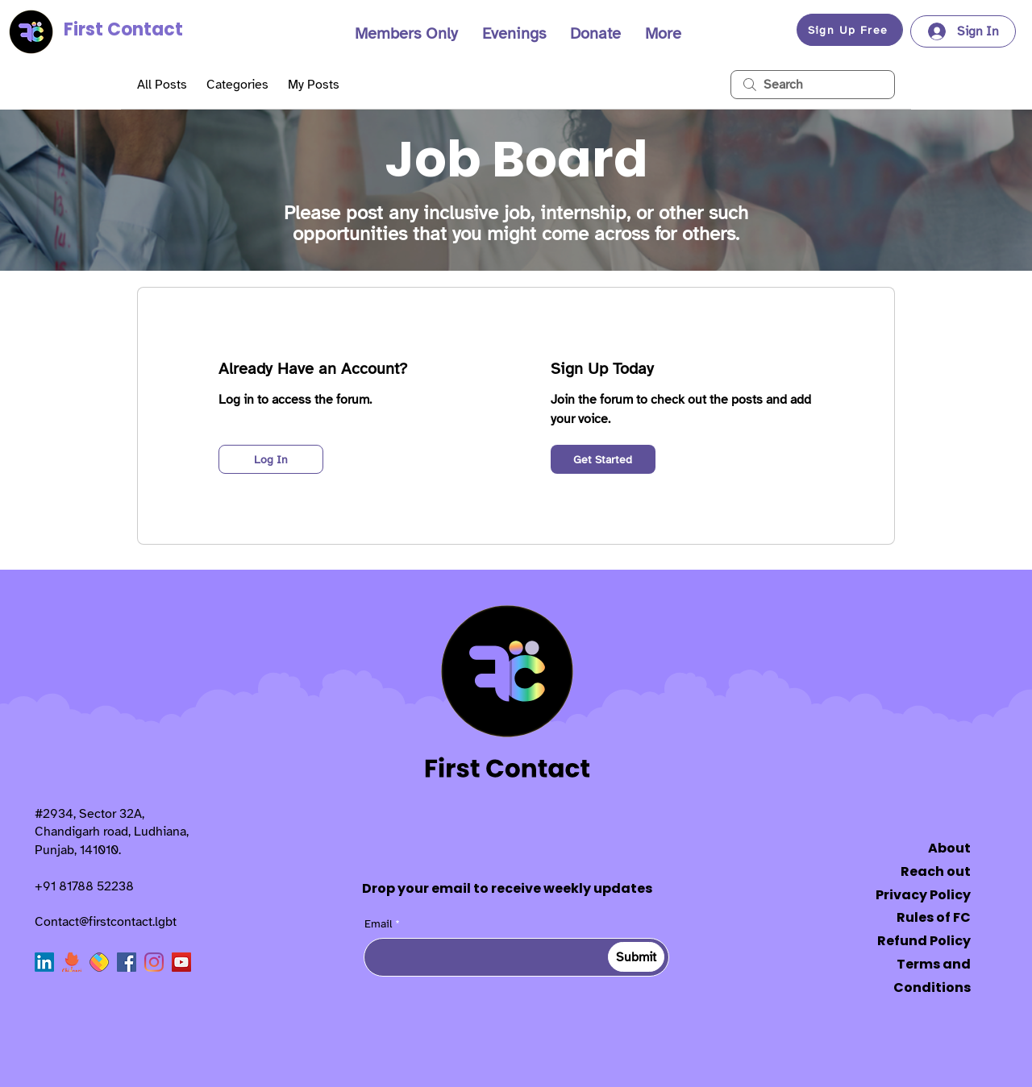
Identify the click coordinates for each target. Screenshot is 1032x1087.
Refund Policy (924, 940)
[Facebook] (126, 962)
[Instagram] (154, 962)
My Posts (313, 85)
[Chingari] (71, 962)
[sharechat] (99, 962)
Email (378, 924)
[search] (812, 84)
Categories (237, 85)
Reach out (936, 871)
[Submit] (636, 957)
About (949, 848)
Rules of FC (934, 917)
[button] (406, 34)
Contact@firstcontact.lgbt (106, 922)
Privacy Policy (923, 895)
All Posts (162, 85)
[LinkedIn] (44, 962)
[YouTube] (181, 962)
